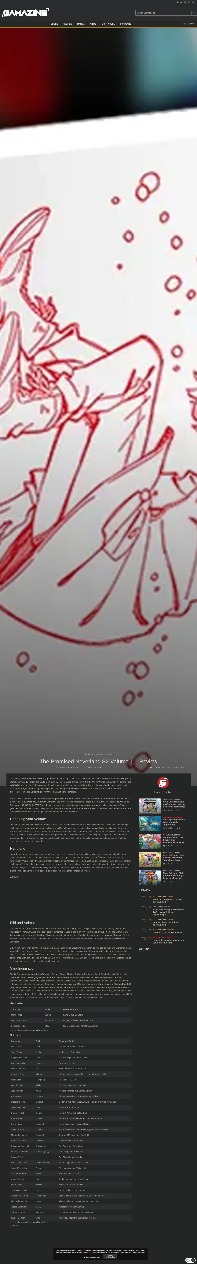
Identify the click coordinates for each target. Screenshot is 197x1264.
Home (87, 754)
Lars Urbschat (95, 767)
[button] (190, 1260)
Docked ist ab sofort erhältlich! (168, 932)
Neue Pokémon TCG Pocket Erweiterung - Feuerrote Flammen (173, 875)
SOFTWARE (125, 24)
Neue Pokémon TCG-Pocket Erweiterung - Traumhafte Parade (173, 857)
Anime (95, 754)
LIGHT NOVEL (108, 24)
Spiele (54, 24)
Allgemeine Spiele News (163, 896)
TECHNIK (67, 24)
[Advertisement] (71, 898)
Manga (81, 24)
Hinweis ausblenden (110, 1256)
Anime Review (106, 754)
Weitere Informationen (92, 1257)
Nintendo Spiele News (172, 817)
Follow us (188, 24)
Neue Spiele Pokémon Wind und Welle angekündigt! (174, 822)
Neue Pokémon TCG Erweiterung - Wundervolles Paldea (173, 839)
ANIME (93, 24)
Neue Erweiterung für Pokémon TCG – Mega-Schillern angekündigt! (168, 912)
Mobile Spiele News (171, 799)
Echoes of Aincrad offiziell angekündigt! (166, 923)
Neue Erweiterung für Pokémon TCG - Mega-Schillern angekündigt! (174, 804)
